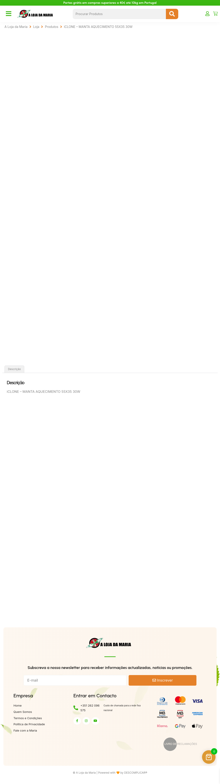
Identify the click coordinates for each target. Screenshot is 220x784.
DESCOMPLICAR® (135, 773)
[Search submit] (172, 14)
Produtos (51, 27)
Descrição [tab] (14, 370)
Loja (36, 27)
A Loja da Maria (16, 27)
